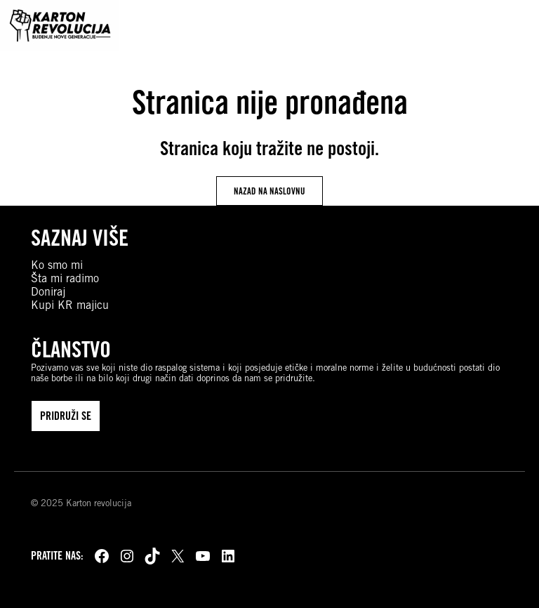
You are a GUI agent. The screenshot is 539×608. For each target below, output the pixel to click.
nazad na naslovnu (269, 191)
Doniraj (48, 291)
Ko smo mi (57, 265)
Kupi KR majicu (70, 305)
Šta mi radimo (65, 278)
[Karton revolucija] (59, 25)
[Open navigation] (514, 25)
